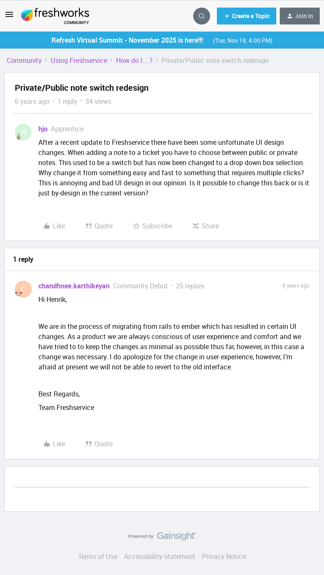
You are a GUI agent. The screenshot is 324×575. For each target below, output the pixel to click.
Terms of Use (97, 556)
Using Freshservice (79, 60)
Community (24, 60)
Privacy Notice (224, 556)
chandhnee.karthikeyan (74, 285)
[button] (9, 17)
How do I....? (134, 60)
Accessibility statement (159, 556)
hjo (43, 128)
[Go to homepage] (55, 16)
